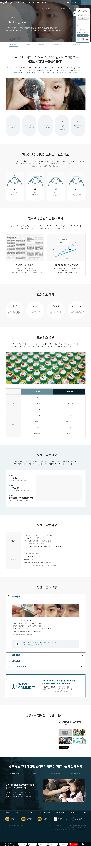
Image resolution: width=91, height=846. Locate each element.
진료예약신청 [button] (75, 2)
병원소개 (18, 2)
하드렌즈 (28, 44)
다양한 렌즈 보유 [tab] (35, 773)
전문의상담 (86, 2)
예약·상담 (44, 2)
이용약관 (7, 812)
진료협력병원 (83, 812)
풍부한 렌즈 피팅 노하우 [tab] (15, 773)
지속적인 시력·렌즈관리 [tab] (75, 773)
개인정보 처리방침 (30, 812)
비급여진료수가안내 (60, 812)
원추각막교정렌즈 (77, 44)
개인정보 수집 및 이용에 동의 (11, 845)
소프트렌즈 (41, 44)
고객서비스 (38, 2)
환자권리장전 (17, 812)
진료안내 (31, 2)
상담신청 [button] (73, 844)
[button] (65, 732)
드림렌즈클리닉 (13, 44)
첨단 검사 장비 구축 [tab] (55, 773)
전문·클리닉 (25, 2)
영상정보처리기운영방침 (45, 812)
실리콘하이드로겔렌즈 (58, 44)
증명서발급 (72, 812)
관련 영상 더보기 (64, 747)
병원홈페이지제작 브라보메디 (81, 829)
